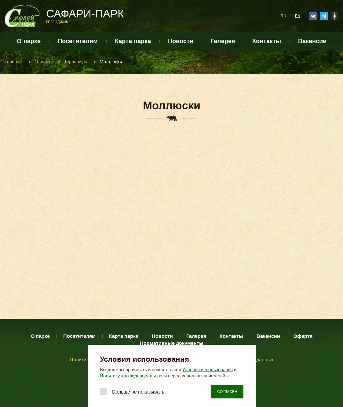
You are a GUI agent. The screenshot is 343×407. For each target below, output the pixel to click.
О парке (29, 41)
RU (283, 15)
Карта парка (133, 41)
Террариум (75, 62)
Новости (180, 41)
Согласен (227, 391)
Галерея (222, 41)
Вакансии (312, 41)
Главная (13, 62)
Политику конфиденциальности (133, 376)
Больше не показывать (138, 392)
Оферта (303, 336)
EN (297, 15)
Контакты (266, 41)
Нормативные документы (171, 343)
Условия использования (207, 370)
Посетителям (78, 41)
